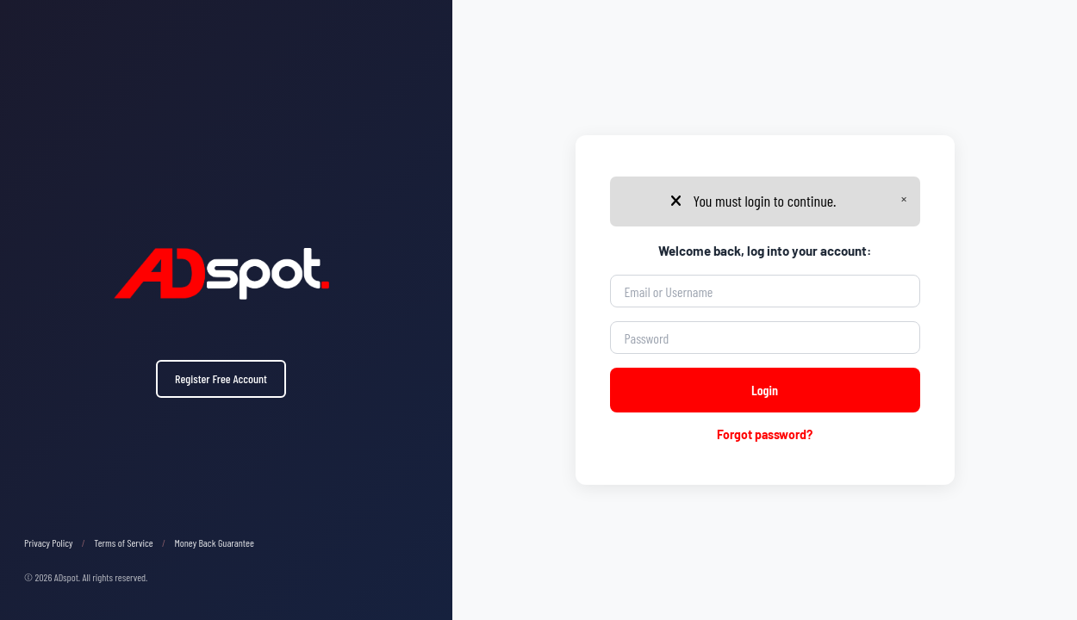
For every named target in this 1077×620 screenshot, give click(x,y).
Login (764, 389)
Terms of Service (123, 542)
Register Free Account (221, 378)
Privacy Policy (48, 542)
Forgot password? (764, 434)
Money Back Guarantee (214, 542)
